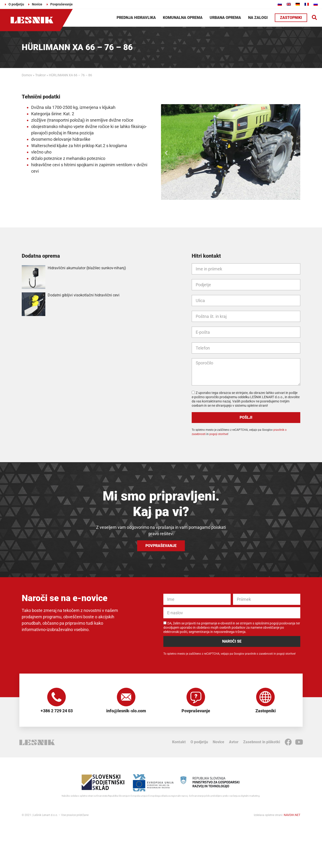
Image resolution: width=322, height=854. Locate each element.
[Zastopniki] (265, 697)
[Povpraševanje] (195, 697)
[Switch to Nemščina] (297, 4)
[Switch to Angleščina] (288, 4)
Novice (218, 742)
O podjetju (199, 742)
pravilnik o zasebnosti (259, 653)
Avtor (233, 742)
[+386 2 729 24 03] (56, 697)
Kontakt (179, 742)
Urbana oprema (225, 17)
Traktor (40, 75)
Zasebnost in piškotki (261, 742)
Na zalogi (258, 17)
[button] (314, 18)
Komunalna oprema (183, 17)
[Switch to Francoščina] (306, 4)
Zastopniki (265, 711)
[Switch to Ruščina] (315, 4)
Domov (27, 75)
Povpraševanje (196, 711)
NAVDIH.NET (292, 815)
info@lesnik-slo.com (126, 711)
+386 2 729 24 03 (57, 711)
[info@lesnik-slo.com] (126, 697)
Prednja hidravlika (136, 17)
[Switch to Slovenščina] (279, 4)
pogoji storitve (218, 434)
